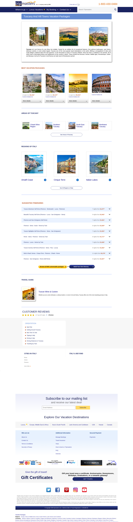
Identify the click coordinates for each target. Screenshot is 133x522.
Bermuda (109, 518)
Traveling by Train (32, 343)
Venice (26, 360)
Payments (92, 437)
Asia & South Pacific (58, 425)
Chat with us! (74, 4)
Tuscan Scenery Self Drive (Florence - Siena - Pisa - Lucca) (41, 248)
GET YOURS (88, 479)
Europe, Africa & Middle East (28, 516)
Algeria (28, 518)
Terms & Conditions (27, 443)
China (87, 520)
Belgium (100, 518)
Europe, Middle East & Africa (39, 425)
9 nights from (98, 214)
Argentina (54, 518)
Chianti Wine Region (35, 125)
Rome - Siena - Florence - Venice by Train (36, 236)
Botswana (33, 520)
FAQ (57, 450)
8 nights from (98, 225)
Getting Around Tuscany (33, 330)
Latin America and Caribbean (78, 425)
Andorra (33, 518)
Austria (73, 518)
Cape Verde (70, 520)
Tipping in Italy (31, 335)
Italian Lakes (92, 180)
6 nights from (98, 248)
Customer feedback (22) (74, 96)
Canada (109, 425)
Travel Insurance (60, 440)
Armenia (59, 518)
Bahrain (89, 518)
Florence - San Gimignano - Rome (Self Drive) (37, 259)
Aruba (63, 518)
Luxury (23, 425)
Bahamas (84, 518)
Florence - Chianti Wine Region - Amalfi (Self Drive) (54, 89)
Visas (57, 443)
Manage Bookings (61, 437)
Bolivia (114, 518)
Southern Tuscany (56, 125)
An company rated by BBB (43, 4)
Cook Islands (98, 520)
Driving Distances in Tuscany (35, 341)
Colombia (92, 520)
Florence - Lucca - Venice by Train (33, 242)
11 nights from (98, 253)
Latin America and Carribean (54, 516)
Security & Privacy (27, 447)
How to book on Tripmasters (64, 447)
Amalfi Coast (27, 180)
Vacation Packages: (20, 514)
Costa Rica (105, 520)
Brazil (38, 520)
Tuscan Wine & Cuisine (48, 292)
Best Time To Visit (32, 332)
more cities (27, 366)
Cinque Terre (59, 180)
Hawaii (101, 425)
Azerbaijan (78, 518)
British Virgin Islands (45, 520)
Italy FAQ (29, 327)
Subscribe (83, 407)
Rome (25, 357)
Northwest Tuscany (103, 125)
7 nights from (98, 209)
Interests (58, 453)
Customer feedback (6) (97, 94)
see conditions (55, 463)
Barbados (94, 518)
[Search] (95, 9)
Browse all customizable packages (52, 266)
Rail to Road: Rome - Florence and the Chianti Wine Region (101, 89)
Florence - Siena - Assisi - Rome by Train (35, 225)
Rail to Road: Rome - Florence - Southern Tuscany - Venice (77, 89)
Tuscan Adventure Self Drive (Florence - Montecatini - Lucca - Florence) (44, 209)
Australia (68, 518)
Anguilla (38, 518)
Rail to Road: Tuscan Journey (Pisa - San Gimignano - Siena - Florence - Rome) (30, 89)
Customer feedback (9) (51, 96)
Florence (26, 362)
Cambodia (58, 520)
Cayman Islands (78, 520)
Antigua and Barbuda (45, 518)
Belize (104, 518)
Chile (84, 520)
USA (93, 425)
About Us (24, 437)
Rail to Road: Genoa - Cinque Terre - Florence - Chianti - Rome (42, 253)
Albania (24, 518)
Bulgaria (53, 520)
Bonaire (17, 520)
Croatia (111, 520)
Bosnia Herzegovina (25, 520)
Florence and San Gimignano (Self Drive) (35, 220)
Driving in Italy (31, 338)
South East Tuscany (80, 125)
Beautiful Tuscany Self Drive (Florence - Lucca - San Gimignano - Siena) (44, 214)
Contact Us (25, 440)
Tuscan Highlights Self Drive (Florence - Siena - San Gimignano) (42, 231)
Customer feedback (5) (27, 96)
